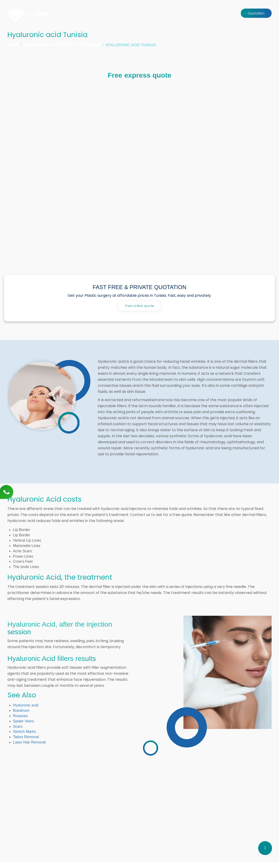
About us (210, 13)
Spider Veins (23, 721)
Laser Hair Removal (29, 742)
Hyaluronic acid (25, 705)
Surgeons (155, 13)
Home (108, 13)
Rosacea (20, 716)
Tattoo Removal (26, 737)
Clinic (176, 13)
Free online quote (139, 305)
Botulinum (21, 710)
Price (229, 13)
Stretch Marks (24, 732)
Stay (191, 13)
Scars (17, 726)
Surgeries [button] (130, 13)
